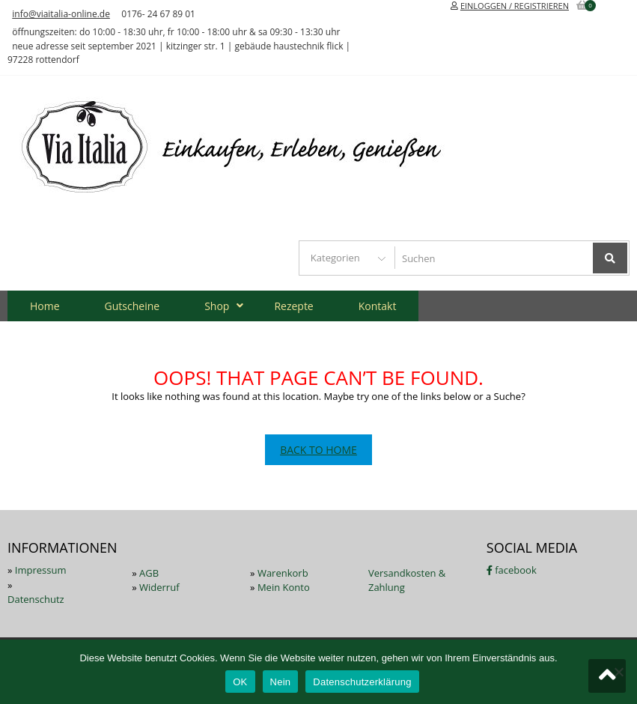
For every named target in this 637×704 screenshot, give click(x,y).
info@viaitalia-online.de (61, 13)
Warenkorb (282, 573)
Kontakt (378, 306)
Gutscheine (132, 306)
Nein (280, 682)
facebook (512, 570)
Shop (216, 306)
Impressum (41, 570)
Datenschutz (35, 599)
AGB (149, 573)
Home (45, 306)
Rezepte (293, 306)
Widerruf (159, 587)
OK (240, 682)
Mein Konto (283, 587)
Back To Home (318, 450)
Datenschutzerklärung (362, 682)
